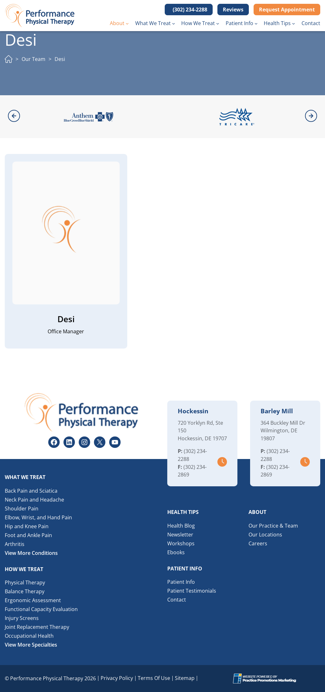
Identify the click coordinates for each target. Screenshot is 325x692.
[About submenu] (127, 23)
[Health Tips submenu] (293, 23)
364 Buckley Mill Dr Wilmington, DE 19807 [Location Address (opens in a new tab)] (283, 430)
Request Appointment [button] (287, 9)
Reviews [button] (233, 9)
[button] (189, 9)
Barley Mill (277, 411)
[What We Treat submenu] (173, 23)
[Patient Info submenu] (256, 23)
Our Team (33, 59)
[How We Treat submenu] (217, 23)
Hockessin (193, 411)
